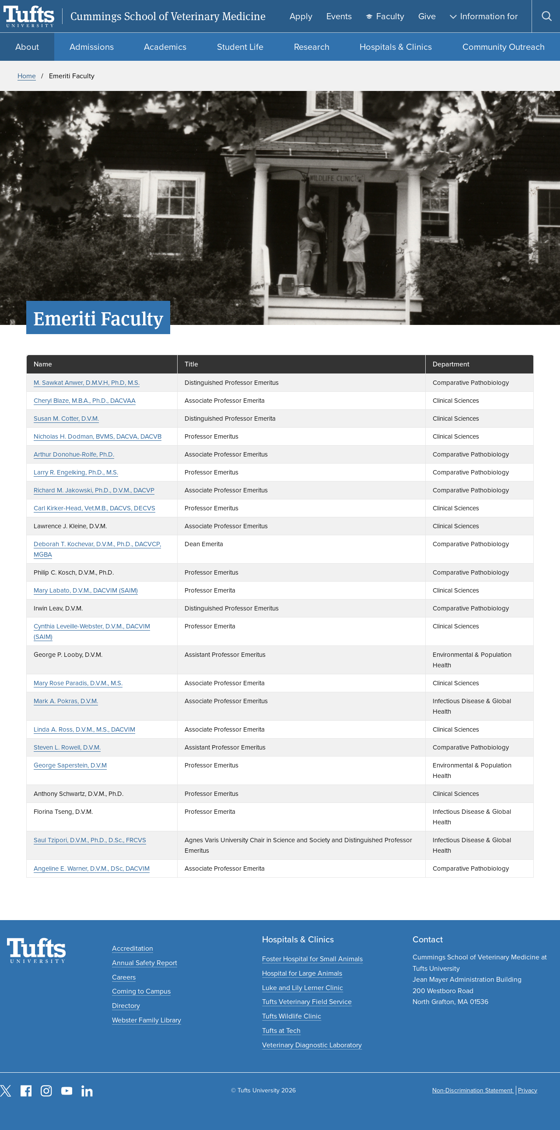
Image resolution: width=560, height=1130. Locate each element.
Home (27, 76)
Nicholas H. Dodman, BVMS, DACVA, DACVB (97, 436)
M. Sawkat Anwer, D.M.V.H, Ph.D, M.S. (87, 382)
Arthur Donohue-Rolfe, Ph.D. (74, 454)
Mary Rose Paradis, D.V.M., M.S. (78, 683)
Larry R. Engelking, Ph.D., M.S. (76, 472)
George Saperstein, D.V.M (70, 765)
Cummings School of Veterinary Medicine (168, 16)
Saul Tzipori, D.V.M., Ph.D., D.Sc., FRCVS (90, 840)
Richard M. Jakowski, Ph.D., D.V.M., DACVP (94, 490)
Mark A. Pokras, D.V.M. (66, 701)
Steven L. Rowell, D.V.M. (67, 747)
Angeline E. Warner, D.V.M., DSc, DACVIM (92, 868)
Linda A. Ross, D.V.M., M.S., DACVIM (84, 729)
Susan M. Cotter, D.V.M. (66, 418)
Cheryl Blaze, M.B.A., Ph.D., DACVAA (85, 400)
